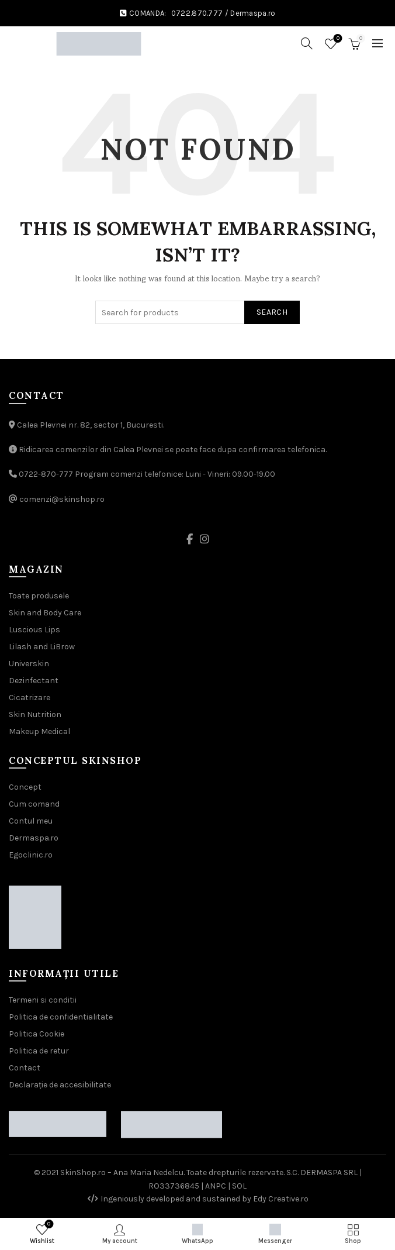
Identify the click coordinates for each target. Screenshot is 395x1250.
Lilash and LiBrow (42, 647)
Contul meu (31, 821)
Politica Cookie (36, 1034)
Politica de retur (39, 1051)
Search (272, 312)
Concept (25, 787)
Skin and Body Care (45, 613)
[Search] (306, 43)
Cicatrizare (29, 698)
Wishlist (337, 39)
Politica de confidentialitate (61, 1017)
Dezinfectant (33, 681)
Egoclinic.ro (31, 855)
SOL (239, 1186)
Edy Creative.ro (281, 1199)
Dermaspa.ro (252, 13)
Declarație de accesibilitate (60, 1085)
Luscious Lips (34, 630)
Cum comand (34, 804)
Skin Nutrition (35, 714)
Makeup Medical (39, 731)
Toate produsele (39, 596)
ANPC (215, 1186)
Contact (24, 1068)
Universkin (29, 664)
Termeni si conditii (43, 1000)
